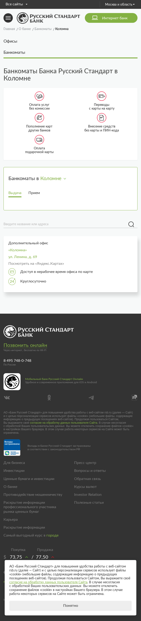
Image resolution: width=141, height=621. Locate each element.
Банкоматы (14, 52)
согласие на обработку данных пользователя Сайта (63, 422)
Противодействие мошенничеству (32, 495)
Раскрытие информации (24, 527)
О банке (10, 487)
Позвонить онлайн (25, 345)
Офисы (10, 41)
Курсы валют (85, 487)
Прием (34, 193)
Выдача (14, 193)
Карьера (10, 519)
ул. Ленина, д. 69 (22, 257)
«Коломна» (17, 250)
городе (52, 535)
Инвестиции (13, 471)
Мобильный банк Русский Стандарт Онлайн (54, 379)
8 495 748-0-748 (17, 361)
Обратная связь (87, 479)
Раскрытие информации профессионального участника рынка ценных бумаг (29, 507)
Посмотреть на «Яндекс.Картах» (36, 263)
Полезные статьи (89, 502)
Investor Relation (88, 495)
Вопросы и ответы (90, 471)
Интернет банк (114, 18)
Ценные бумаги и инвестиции (28, 479)
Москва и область (120, 4)
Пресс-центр (85, 463)
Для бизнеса (14, 463)
